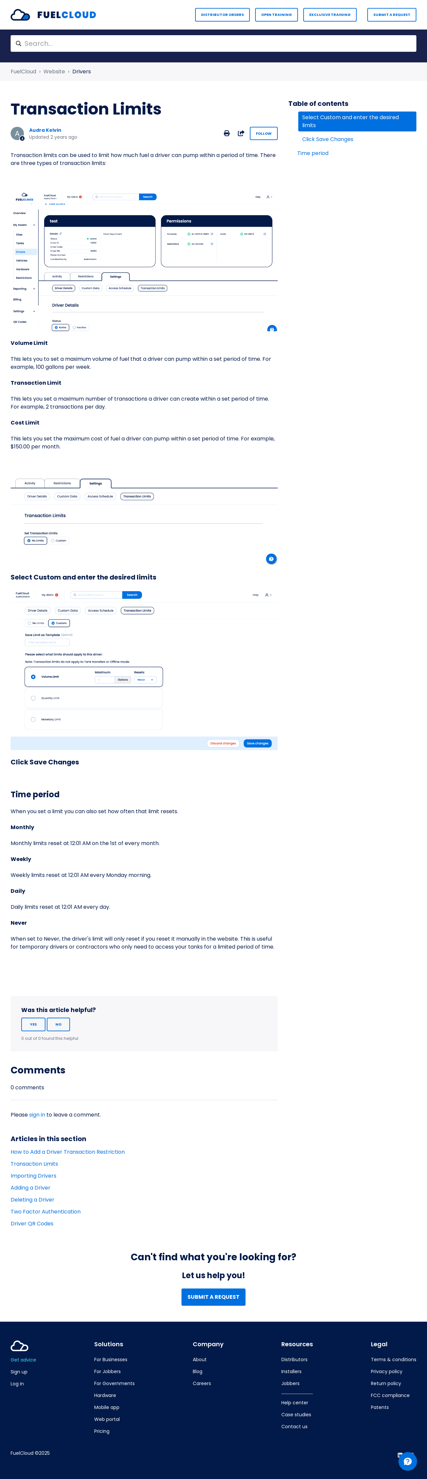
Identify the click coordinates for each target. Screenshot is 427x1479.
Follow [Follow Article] (264, 133)
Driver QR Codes (32, 1223)
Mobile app (106, 1407)
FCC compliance (390, 1395)
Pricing (101, 1431)
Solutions (108, 1344)
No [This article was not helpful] (58, 1024)
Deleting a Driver (32, 1200)
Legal (379, 1344)
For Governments (114, 1383)
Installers (291, 1371)
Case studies (296, 1414)
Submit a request (391, 14)
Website (54, 71)
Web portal (107, 1419)
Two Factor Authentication (46, 1211)
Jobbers (290, 1383)
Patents (380, 1407)
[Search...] (213, 43)
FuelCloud (23, 71)
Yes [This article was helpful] (33, 1024)
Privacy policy (386, 1371)
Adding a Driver (30, 1188)
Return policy (386, 1383)
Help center (294, 1402)
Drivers (81, 71)
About (200, 1359)
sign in (37, 1115)
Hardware (105, 1395)
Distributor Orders (222, 14)
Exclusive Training (330, 14)
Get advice (23, 1360)
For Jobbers (107, 1371)
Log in (17, 1383)
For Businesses (110, 1359)
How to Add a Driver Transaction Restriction (68, 1152)
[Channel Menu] (407, 1461)
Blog (197, 1371)
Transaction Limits (34, 1164)
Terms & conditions (393, 1359)
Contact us (294, 1426)
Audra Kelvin (45, 130)
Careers (202, 1383)
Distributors (294, 1359)
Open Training (276, 14)
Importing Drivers (33, 1176)
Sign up (19, 1371)
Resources (297, 1344)
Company (208, 1344)
